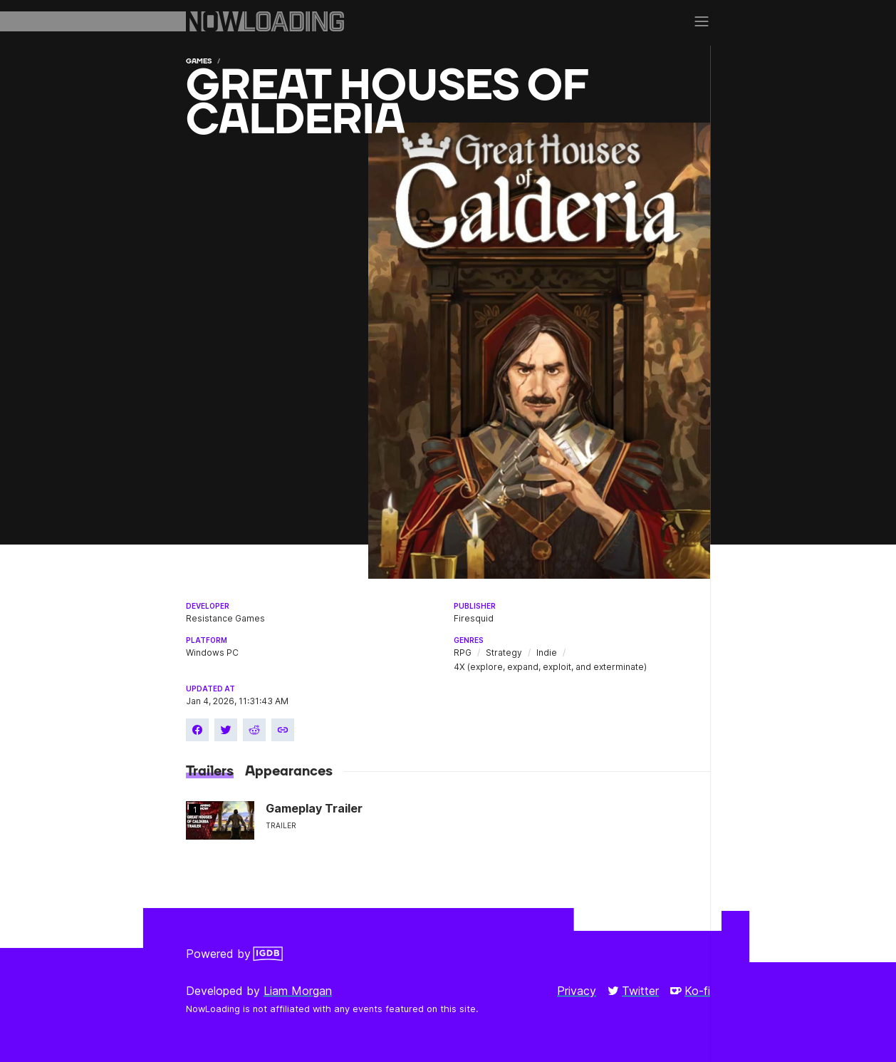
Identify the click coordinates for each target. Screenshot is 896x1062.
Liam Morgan (298, 991)
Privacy (576, 991)
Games (199, 61)
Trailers (210, 771)
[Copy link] (282, 729)
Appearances (289, 771)
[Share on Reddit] (254, 729)
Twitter (633, 991)
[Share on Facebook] (197, 729)
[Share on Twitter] (225, 729)
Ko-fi (690, 991)
